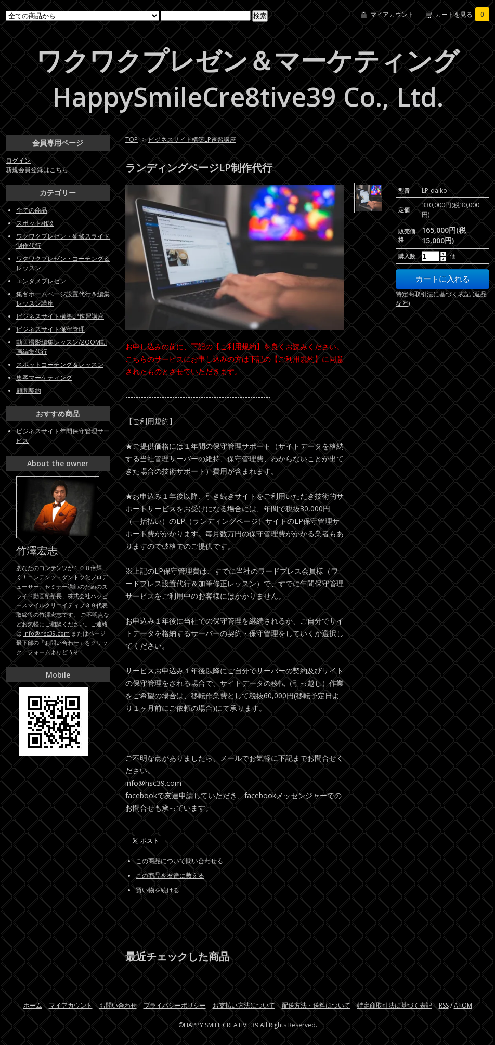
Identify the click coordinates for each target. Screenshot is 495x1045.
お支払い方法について (244, 1005)
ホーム (32, 1005)
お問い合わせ (118, 1005)
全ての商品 (31, 210)
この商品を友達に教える (170, 875)
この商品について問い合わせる (179, 860)
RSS (444, 1005)
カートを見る (462, 14)
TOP (131, 139)
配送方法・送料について (316, 1005)
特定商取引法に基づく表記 (394, 1005)
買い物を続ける (157, 889)
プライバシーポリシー (175, 1005)
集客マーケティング (44, 377)
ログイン (18, 160)
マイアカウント (392, 14)
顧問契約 (28, 390)
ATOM (463, 1005)
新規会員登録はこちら (37, 169)
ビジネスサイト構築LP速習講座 (192, 139)
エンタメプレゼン (41, 280)
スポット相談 (35, 223)
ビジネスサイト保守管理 (50, 329)
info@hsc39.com (46, 633)
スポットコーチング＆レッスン (59, 364)
